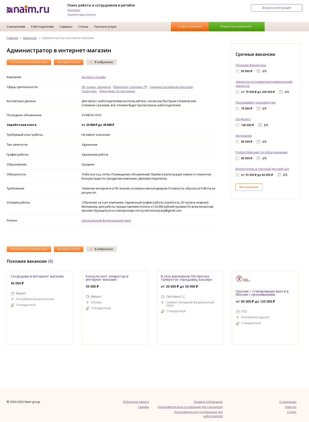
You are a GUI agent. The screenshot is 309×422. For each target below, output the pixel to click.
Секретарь (89, 91)
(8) (50, 261)
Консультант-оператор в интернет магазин (107, 278)
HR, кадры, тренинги (96, 87)
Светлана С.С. (175, 296)
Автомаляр (244, 135)
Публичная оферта (136, 402)
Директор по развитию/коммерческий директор (264, 84)
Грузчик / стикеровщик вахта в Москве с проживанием (262, 293)
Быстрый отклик (69, 62)
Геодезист (243, 119)
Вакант (21, 293)
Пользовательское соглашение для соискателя (190, 407)
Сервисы (66, 26)
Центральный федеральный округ (106, 220)
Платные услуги (105, 26)
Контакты (73, 10)
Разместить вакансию (236, 26)
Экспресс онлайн (94, 77)
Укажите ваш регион (81, 15)
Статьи (83, 26)
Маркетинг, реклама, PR (130, 87)
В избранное (101, 62)
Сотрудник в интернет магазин (37, 276)
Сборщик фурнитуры (251, 65)
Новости (290, 407)
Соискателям (16, 26)
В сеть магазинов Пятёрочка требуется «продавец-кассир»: (187, 278)
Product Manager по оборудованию (262, 152)
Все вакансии (248, 187)
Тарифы (143, 407)
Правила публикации (208, 402)
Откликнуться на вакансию (28, 62)
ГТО (244, 311)
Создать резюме (189, 26)
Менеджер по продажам (117, 91)
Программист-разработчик (256, 102)
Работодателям (42, 26)
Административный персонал (171, 87)
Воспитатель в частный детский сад (262, 169)
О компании (287, 402)
